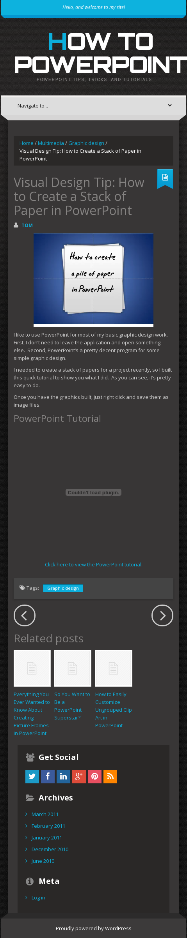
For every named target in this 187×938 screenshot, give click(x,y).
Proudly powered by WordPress (94, 928)
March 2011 (45, 814)
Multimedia (51, 142)
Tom (27, 225)
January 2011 (47, 837)
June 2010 (43, 860)
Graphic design (86, 142)
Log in (38, 897)
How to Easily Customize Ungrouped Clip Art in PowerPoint (113, 710)
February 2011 (48, 825)
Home (27, 142)
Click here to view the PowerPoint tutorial (93, 564)
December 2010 (50, 849)
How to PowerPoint (100, 52)
